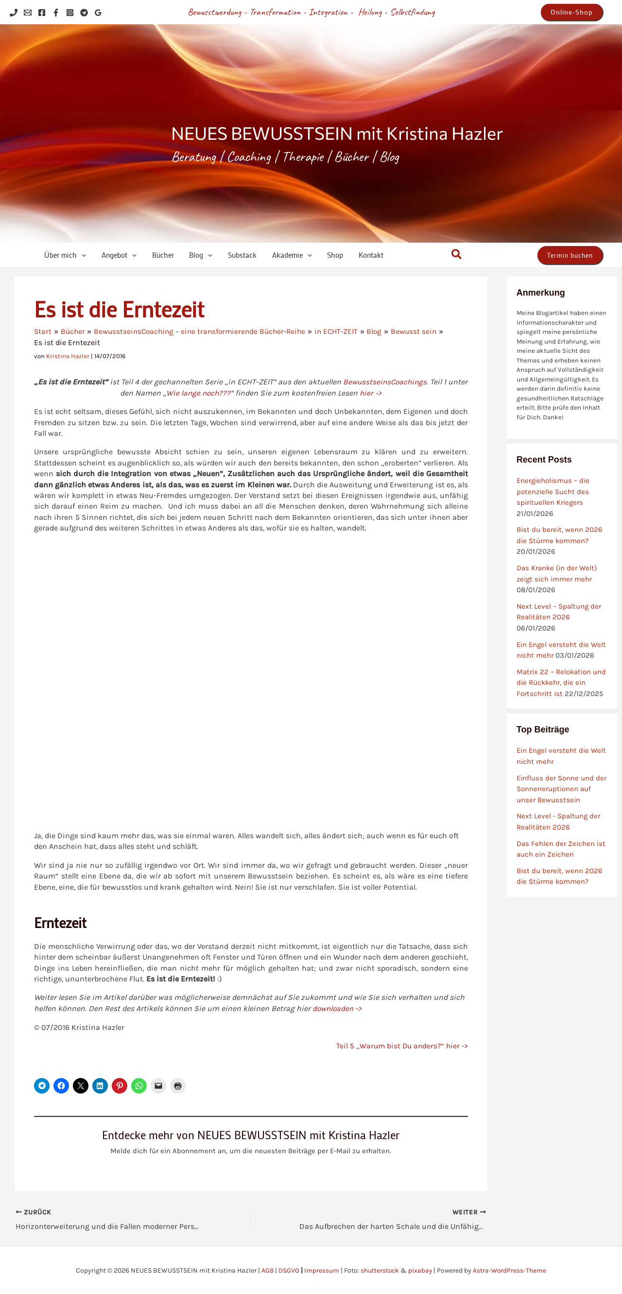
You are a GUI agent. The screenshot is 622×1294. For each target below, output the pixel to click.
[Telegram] (84, 13)
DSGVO (288, 1269)
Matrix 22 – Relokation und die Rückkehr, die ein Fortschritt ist (561, 682)
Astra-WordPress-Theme (510, 1269)
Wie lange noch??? (208, 392)
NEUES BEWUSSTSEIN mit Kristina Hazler (337, 132)
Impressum (321, 1269)
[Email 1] (28, 13)
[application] (77, 255)
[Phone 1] (13, 13)
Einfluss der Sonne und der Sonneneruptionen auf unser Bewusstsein (561, 789)
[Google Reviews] (98, 13)
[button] (572, 12)
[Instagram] (70, 13)
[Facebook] (42, 13)
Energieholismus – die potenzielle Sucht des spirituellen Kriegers (553, 491)
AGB (266, 1269)
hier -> (382, 392)
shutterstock (379, 1269)
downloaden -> (338, 1007)
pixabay (420, 1269)
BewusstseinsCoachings (395, 381)
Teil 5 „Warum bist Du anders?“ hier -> (400, 1045)
